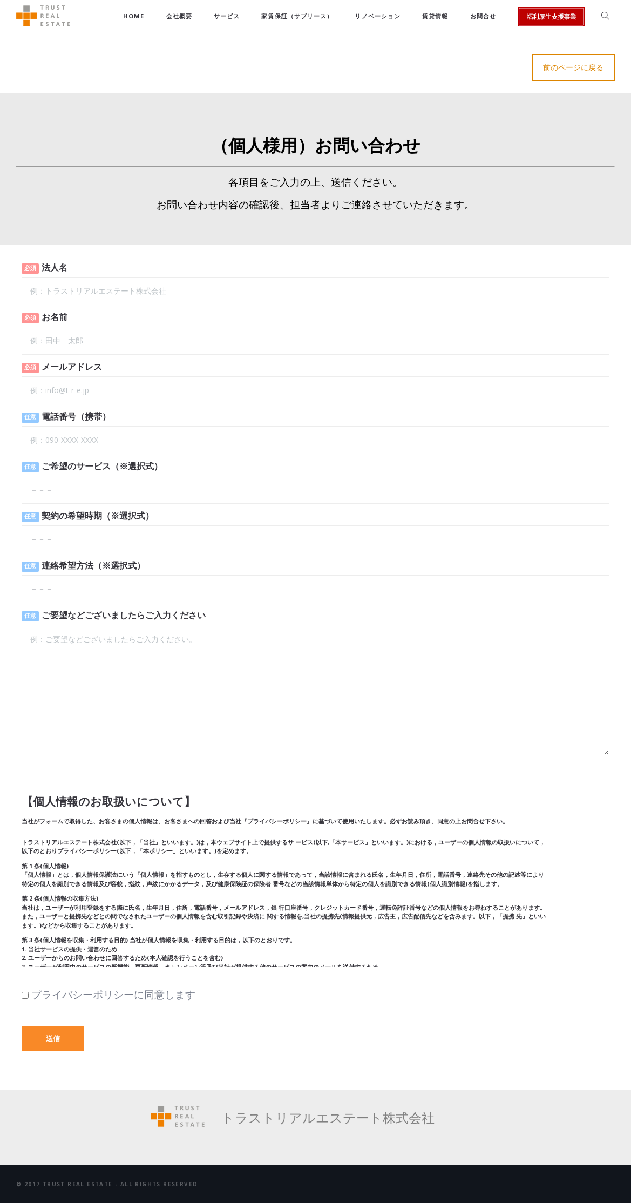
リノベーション (378, 16)
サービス (227, 16)
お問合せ (483, 16)
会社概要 (179, 16)
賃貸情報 (435, 16)
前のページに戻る (573, 67)
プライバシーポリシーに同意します (108, 995)
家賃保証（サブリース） (297, 16)
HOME (133, 16)
